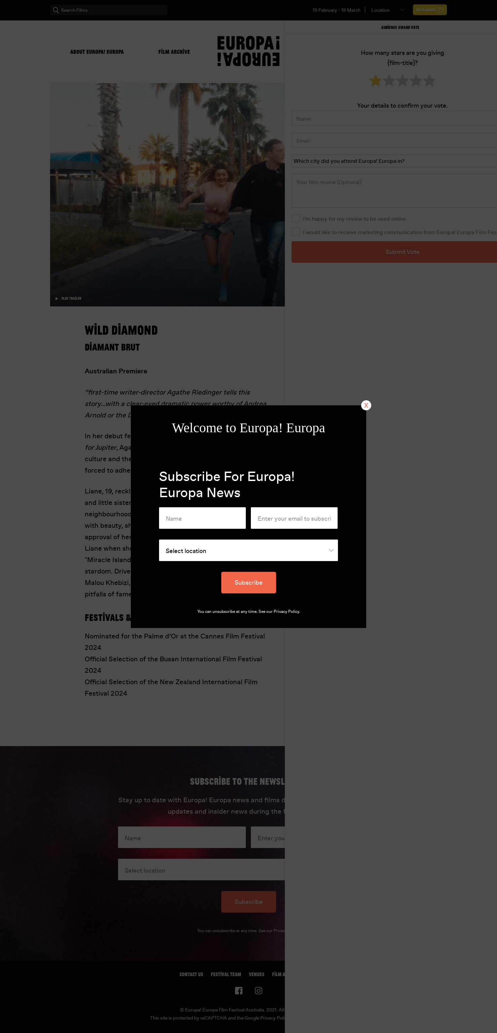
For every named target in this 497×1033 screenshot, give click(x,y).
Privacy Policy (286, 611)
